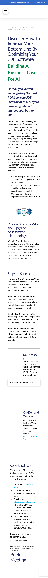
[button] (6, 11)
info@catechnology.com (24, 502)
